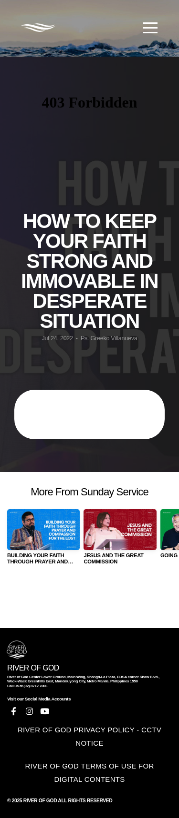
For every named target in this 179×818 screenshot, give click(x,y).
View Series (89, 598)
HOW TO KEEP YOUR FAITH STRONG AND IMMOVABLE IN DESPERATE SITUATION (90, 414)
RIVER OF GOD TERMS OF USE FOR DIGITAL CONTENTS (89, 772)
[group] (43, 540)
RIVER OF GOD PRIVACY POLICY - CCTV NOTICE (89, 736)
